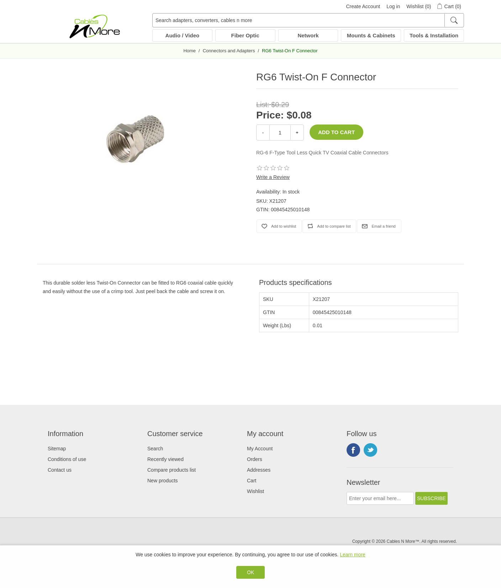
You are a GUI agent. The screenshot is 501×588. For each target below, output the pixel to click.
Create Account (363, 6)
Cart (251, 480)
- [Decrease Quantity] (263, 132)
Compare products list (171, 470)
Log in (393, 6)
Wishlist (255, 491)
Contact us (60, 470)
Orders (254, 459)
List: (262, 104)
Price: (270, 115)
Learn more (352, 554)
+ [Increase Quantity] (297, 132)
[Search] (453, 20)
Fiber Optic (245, 35)
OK (250, 572)
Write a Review (273, 177)
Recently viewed (165, 459)
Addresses (258, 470)
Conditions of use (67, 459)
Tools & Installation (434, 35)
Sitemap (57, 448)
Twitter (370, 450)
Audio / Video (182, 35)
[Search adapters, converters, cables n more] (308, 20)
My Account (260, 448)
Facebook (353, 450)
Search (155, 448)
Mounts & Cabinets (371, 35)
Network (307, 35)
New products (162, 480)
